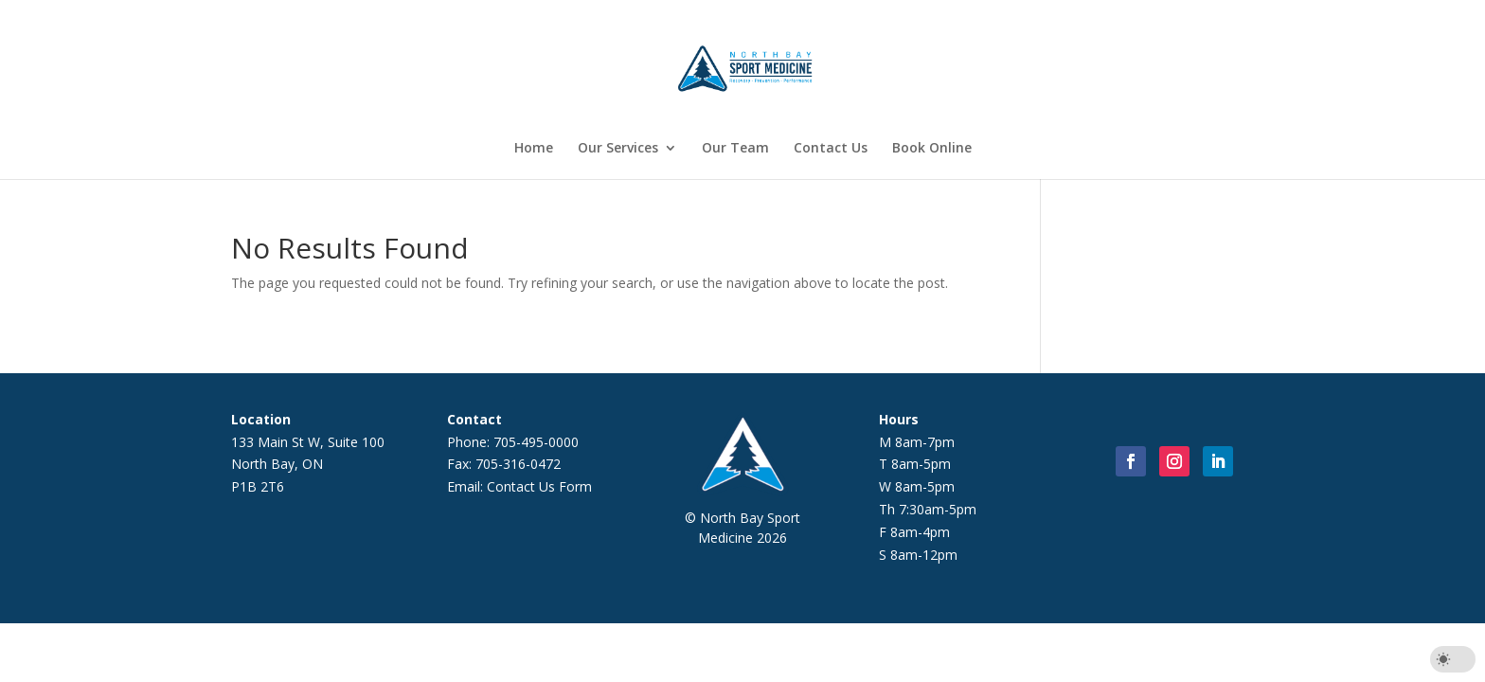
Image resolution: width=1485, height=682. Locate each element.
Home (533, 148)
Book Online (932, 148)
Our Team (735, 148)
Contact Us (831, 148)
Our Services (618, 148)
